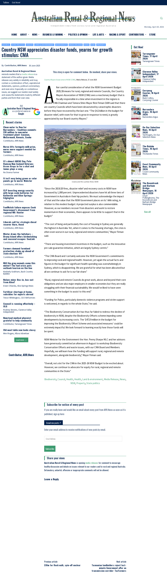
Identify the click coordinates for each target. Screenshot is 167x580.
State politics (18, 45)
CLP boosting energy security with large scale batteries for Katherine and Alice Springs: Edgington (18, 194)
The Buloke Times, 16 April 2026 (150, 148)
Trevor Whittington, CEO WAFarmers (19, 297)
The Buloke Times (150, 153)
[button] (161, 18)
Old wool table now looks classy (19, 330)
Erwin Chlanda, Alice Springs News (18, 285)
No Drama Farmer (11, 172)
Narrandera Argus (150, 117)
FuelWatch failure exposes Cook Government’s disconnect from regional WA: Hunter (19, 210)
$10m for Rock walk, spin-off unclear (62, 565)
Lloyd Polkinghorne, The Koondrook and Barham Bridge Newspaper (151, 200)
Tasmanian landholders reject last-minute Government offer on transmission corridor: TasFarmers (109, 567)
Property (101, 45)
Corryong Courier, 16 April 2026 (151, 93)
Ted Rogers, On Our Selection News (151, 136)
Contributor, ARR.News (16, 65)
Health (29, 45)
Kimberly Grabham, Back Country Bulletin (18, 272)
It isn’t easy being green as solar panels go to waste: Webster (20, 179)
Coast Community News (151, 172)
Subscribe (50, 448)
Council (6, 45)
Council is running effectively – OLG (19, 305)
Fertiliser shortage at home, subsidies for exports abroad (18, 293)
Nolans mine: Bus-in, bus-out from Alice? (18, 281)
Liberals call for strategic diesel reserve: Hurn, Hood (19, 223)
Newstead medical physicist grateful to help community (17, 319)
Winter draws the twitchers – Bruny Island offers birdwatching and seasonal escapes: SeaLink (20, 236)
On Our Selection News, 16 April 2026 (151, 130)
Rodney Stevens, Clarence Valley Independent (17, 310)
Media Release (76, 45)
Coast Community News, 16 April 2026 (151, 166)
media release (28, 74)
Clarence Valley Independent (149, 80)
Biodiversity (61, 45)
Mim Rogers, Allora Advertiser (16, 333)
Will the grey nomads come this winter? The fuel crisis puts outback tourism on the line (19, 265)
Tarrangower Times (151, 61)
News (87, 45)
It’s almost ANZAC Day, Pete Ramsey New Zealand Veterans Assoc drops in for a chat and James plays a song (18, 164)
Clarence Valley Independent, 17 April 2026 (151, 74)
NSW (92, 45)
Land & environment (44, 45)
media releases (91, 462)
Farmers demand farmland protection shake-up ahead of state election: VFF (18, 251)
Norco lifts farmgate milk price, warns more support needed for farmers (19, 149)
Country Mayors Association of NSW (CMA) (60, 80)
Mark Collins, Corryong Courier (150, 99)
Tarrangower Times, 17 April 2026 (150, 56)
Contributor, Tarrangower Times (17, 324)
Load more (21, 339)
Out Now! (138, 47)
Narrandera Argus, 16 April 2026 (150, 112)
